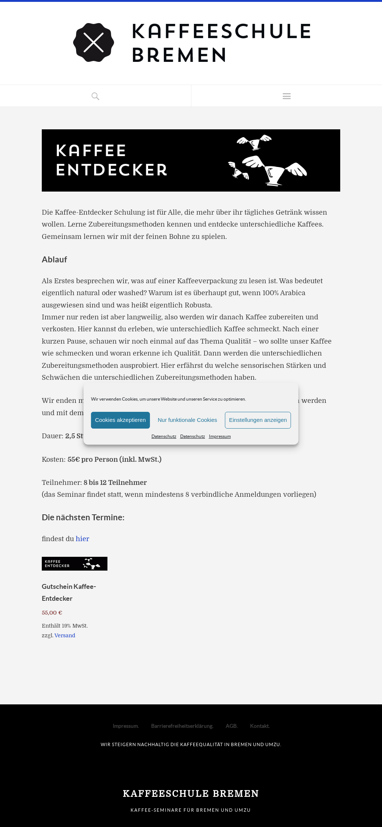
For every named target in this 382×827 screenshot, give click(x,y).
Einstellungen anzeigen (258, 420)
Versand (64, 635)
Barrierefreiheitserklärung (181, 726)
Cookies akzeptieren (120, 420)
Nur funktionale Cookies (187, 420)
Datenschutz (163, 436)
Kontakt (259, 726)
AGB (231, 726)
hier (82, 539)
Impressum (220, 436)
